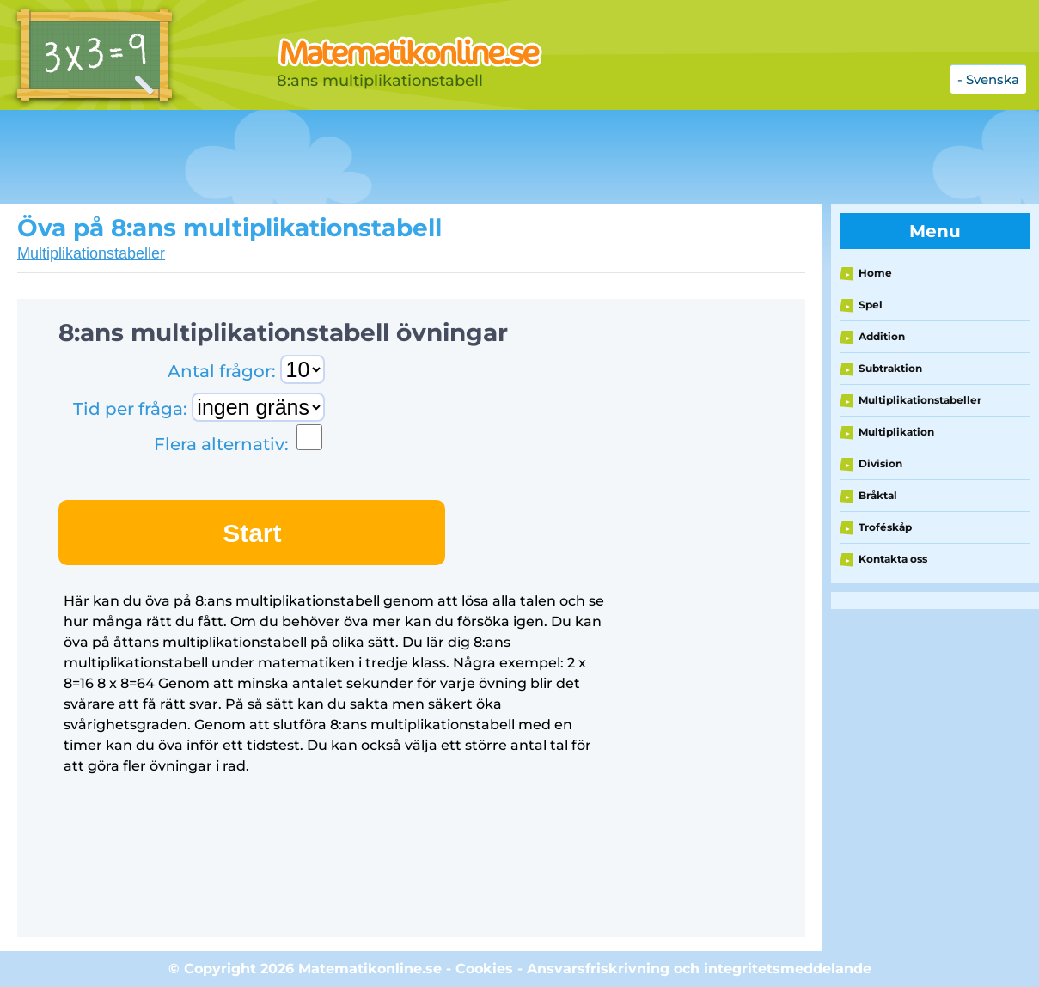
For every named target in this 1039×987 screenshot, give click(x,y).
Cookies (484, 968)
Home (875, 272)
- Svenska (988, 79)
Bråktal (878, 495)
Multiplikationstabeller (91, 253)
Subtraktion (890, 368)
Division (880, 463)
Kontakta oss (893, 558)
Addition (882, 336)
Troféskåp (885, 527)
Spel (871, 304)
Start (252, 533)
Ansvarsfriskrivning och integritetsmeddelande (699, 968)
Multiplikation (896, 431)
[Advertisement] (429, 157)
